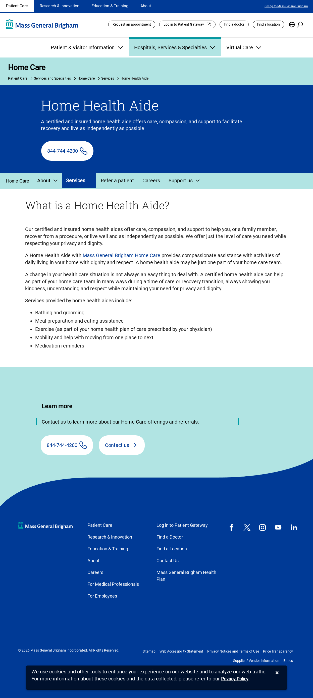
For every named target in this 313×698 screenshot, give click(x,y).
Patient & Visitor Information (87, 47)
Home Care (26, 67)
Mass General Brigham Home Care (121, 255)
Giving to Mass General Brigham (286, 6)
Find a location (268, 24)
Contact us (117, 445)
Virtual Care (244, 47)
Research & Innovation (59, 6)
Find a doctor (234, 24)
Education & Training (109, 6)
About (145, 6)
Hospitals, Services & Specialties (175, 47)
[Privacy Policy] (234, 679)
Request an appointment (132, 24)
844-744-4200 (62, 151)
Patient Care (17, 6)
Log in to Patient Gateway (184, 24)
